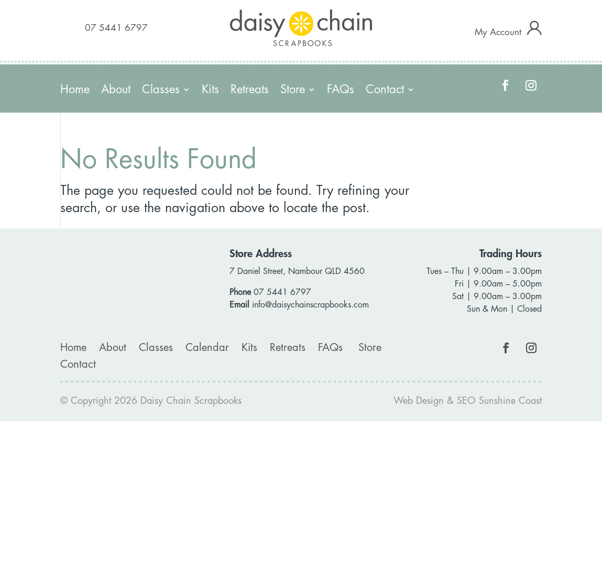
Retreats (250, 90)
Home (75, 90)
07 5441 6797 (116, 28)
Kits (210, 90)
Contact (385, 90)
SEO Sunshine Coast (499, 400)
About (115, 90)
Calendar (207, 347)
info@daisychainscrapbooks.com (310, 305)
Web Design (418, 400)
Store (292, 90)
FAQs (340, 90)
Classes (161, 90)
